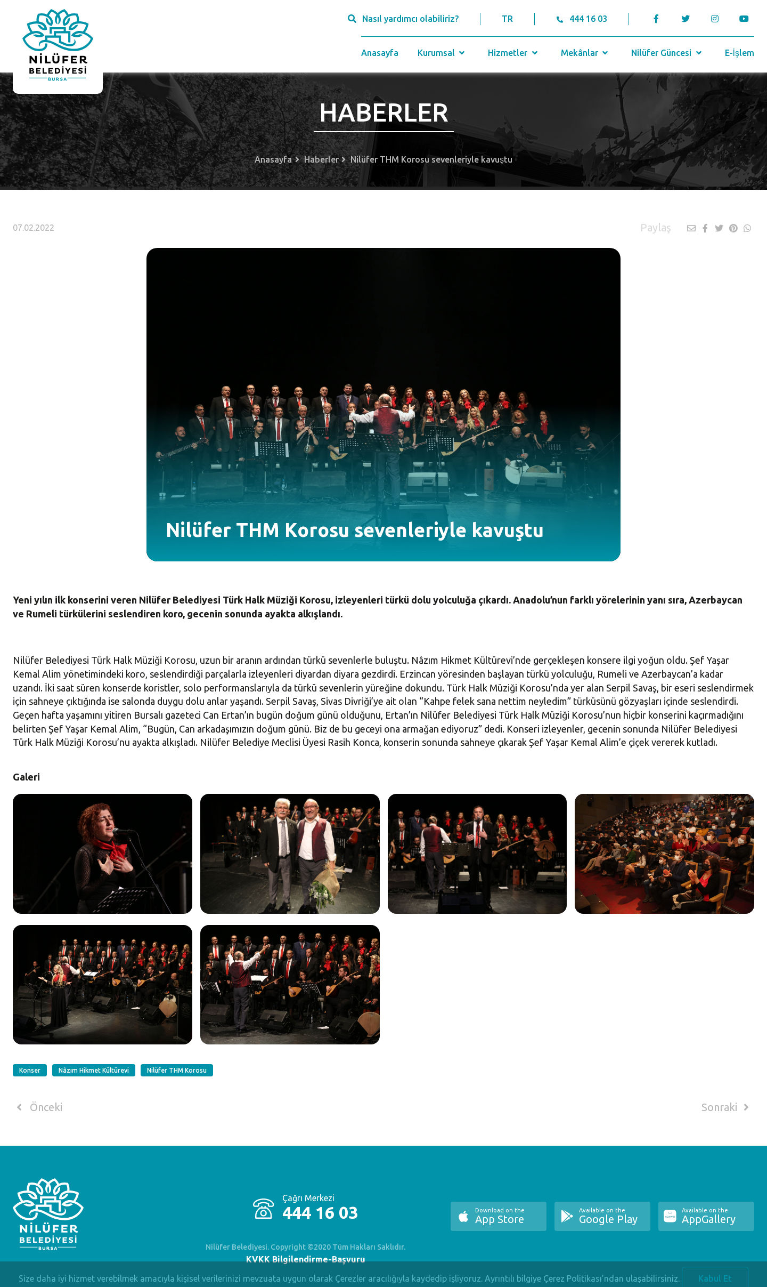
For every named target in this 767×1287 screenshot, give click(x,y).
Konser (29, 1070)
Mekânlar (585, 53)
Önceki (37, 1107)
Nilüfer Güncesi (667, 53)
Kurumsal (442, 53)
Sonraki (727, 1107)
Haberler (321, 159)
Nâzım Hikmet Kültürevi (94, 1070)
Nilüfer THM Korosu (177, 1070)
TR (507, 18)
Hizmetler (514, 53)
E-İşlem (739, 53)
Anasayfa (379, 53)
